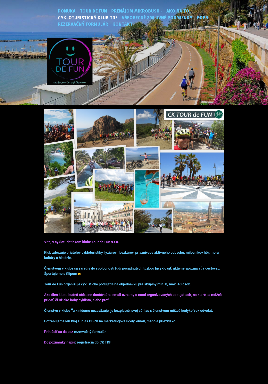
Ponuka (67, 11)
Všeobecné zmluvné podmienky (157, 17)
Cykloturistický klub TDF (88, 17)
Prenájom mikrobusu (135, 11)
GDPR (202, 17)
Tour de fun (93, 11)
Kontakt (123, 24)
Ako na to (177, 11)
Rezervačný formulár (83, 24)
